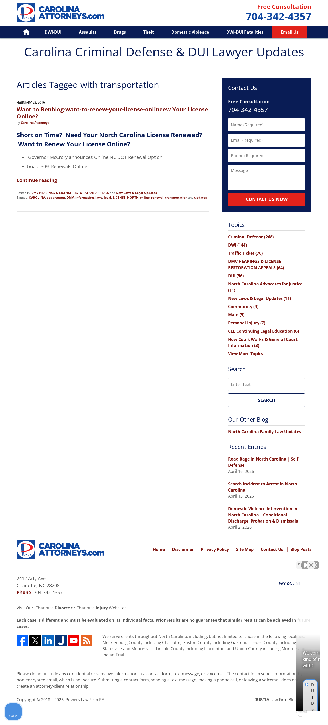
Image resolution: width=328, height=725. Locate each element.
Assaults (87, 32)
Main (236, 315)
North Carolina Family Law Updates (264, 431)
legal (107, 197)
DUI (236, 276)
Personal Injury (246, 323)
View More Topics (245, 353)
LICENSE (119, 197)
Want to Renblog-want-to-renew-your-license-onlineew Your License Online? (112, 112)
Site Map (245, 549)
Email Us (290, 32)
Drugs (120, 32)
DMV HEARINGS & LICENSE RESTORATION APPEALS (70, 193)
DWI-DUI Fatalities (244, 32)
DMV (70, 197)
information (84, 197)
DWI (237, 245)
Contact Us (272, 549)
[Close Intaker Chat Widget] (311, 561)
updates (200, 197)
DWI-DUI (53, 32)
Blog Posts (300, 549)
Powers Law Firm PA (85, 699)
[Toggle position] (300, 561)
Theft (148, 32)
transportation (176, 197)
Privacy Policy (215, 549)
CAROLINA (37, 197)
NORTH (132, 197)
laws (98, 197)
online (145, 197)
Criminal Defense (251, 237)
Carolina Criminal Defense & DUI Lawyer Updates (60, 12)
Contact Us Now (267, 199)
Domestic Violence (190, 32)
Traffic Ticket (245, 253)
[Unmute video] (237, 561)
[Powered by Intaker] (284, 714)
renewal (157, 197)
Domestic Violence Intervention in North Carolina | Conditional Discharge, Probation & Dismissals (263, 515)
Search (266, 400)
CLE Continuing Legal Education (263, 331)
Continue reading (37, 180)
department (56, 197)
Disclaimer (183, 549)
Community (243, 306)
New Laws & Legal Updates (136, 193)
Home (23, 32)
